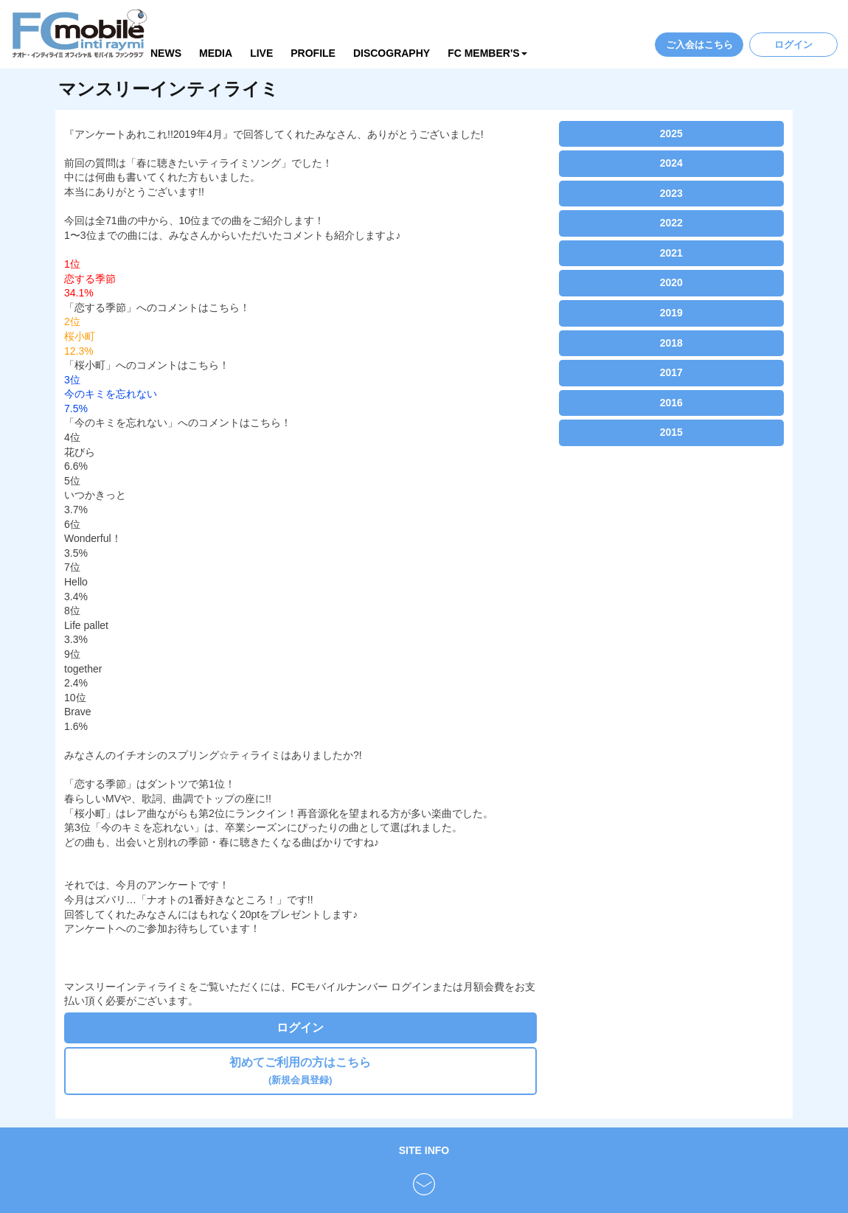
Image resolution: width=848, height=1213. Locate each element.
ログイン (793, 44)
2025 (671, 133)
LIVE (261, 53)
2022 (671, 223)
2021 (671, 253)
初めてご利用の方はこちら (300, 1070)
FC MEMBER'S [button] (487, 53)
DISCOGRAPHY (391, 53)
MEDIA (215, 53)
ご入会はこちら (699, 44)
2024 (671, 163)
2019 (671, 313)
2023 (671, 193)
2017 (671, 372)
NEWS (165, 53)
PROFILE (313, 53)
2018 (671, 343)
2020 (671, 282)
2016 (671, 403)
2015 (671, 432)
